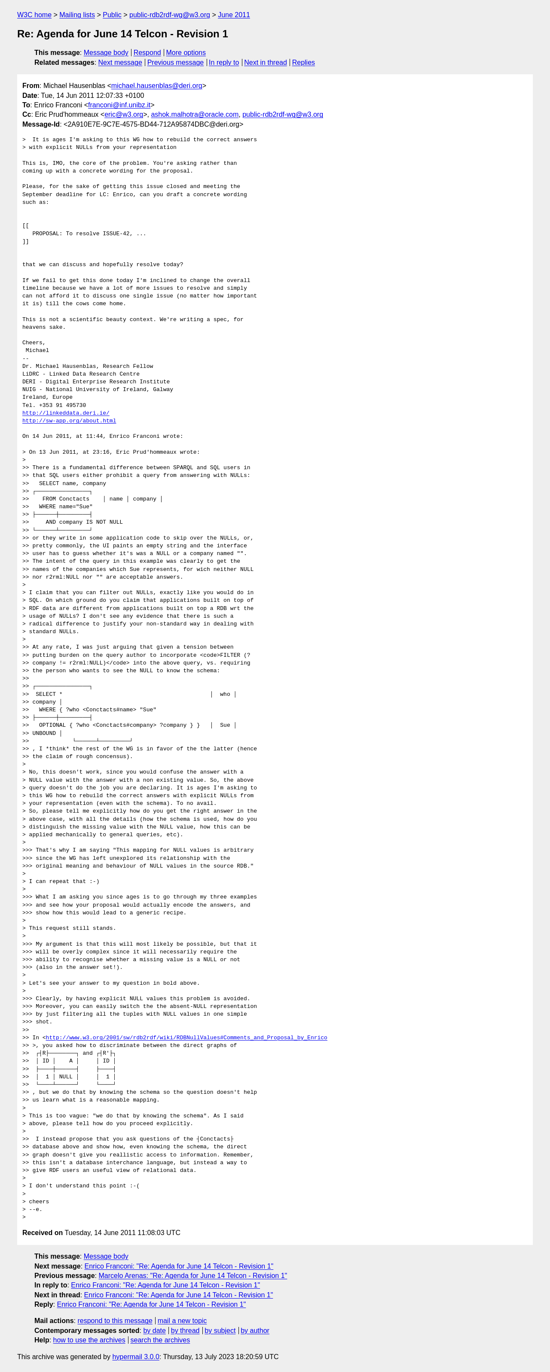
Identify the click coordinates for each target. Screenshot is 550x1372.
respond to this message (114, 1320)
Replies (303, 62)
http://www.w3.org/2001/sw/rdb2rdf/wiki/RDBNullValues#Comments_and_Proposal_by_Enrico (186, 1038)
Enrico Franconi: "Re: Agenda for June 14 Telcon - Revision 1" (179, 1266)
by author (255, 1330)
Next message (120, 62)
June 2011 (234, 14)
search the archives (160, 1340)
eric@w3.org (123, 114)
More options (186, 52)
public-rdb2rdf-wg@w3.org (169, 14)
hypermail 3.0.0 (135, 1356)
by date (154, 1330)
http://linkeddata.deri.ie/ (66, 413)
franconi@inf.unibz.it (119, 105)
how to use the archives (89, 1340)
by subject (220, 1330)
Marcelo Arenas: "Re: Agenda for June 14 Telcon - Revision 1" (192, 1275)
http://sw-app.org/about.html (69, 421)
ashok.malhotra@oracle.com (194, 114)
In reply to (224, 62)
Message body (106, 52)
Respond (147, 52)
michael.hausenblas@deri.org (156, 85)
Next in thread (265, 62)
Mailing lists (77, 14)
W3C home (34, 14)
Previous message (175, 62)
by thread (185, 1330)
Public (112, 14)
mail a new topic (182, 1320)
